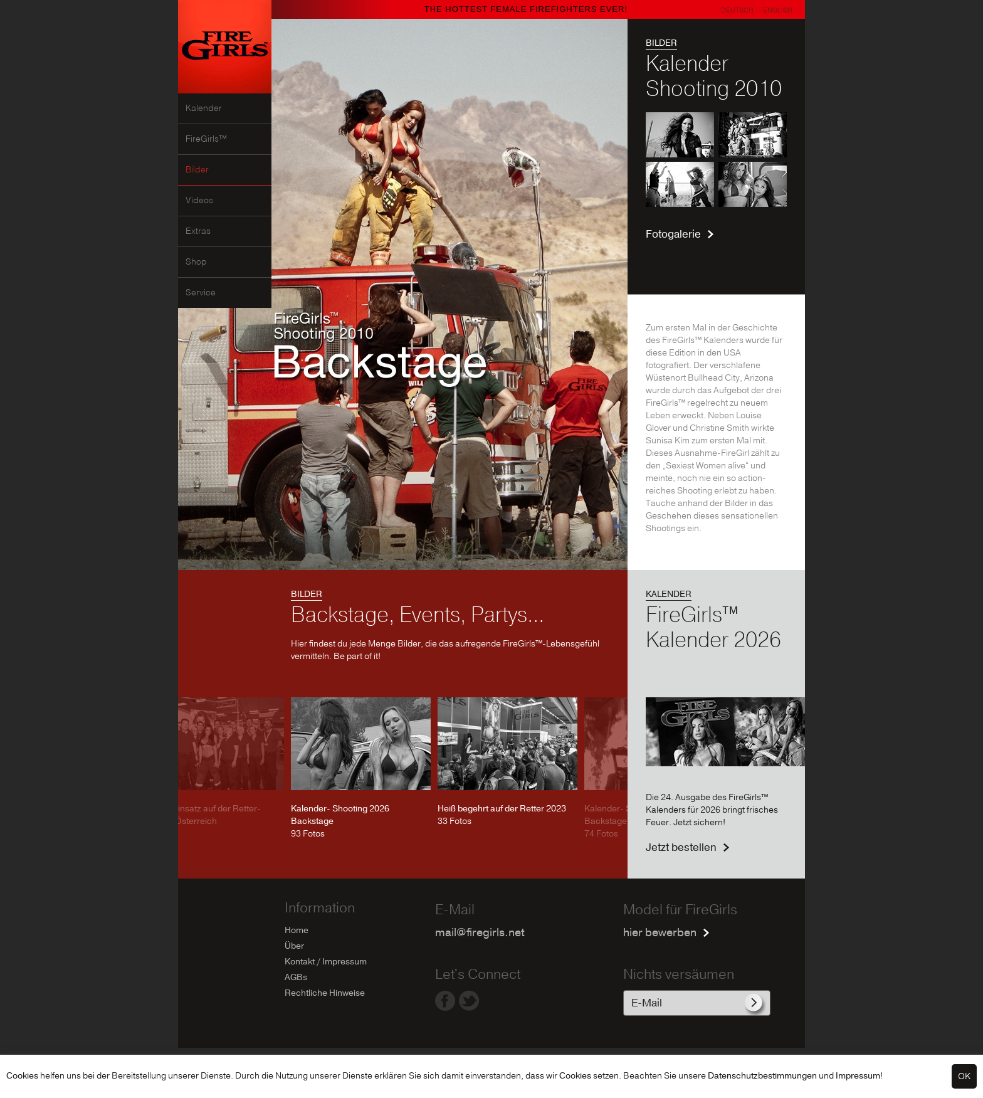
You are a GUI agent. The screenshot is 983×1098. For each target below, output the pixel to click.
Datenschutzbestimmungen (762, 1076)
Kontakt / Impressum (326, 962)
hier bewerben (660, 933)
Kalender (204, 108)
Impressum (858, 1076)
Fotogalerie (673, 234)
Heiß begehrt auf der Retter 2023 (502, 809)
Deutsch (737, 10)
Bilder (197, 170)
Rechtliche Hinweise (325, 993)
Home (296, 930)
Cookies (22, 1076)
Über (294, 946)
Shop (196, 262)
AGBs (296, 977)
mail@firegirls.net (480, 933)
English (777, 10)
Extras (198, 231)
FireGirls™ (206, 139)
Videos (199, 200)
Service (201, 292)
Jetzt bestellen (681, 847)
